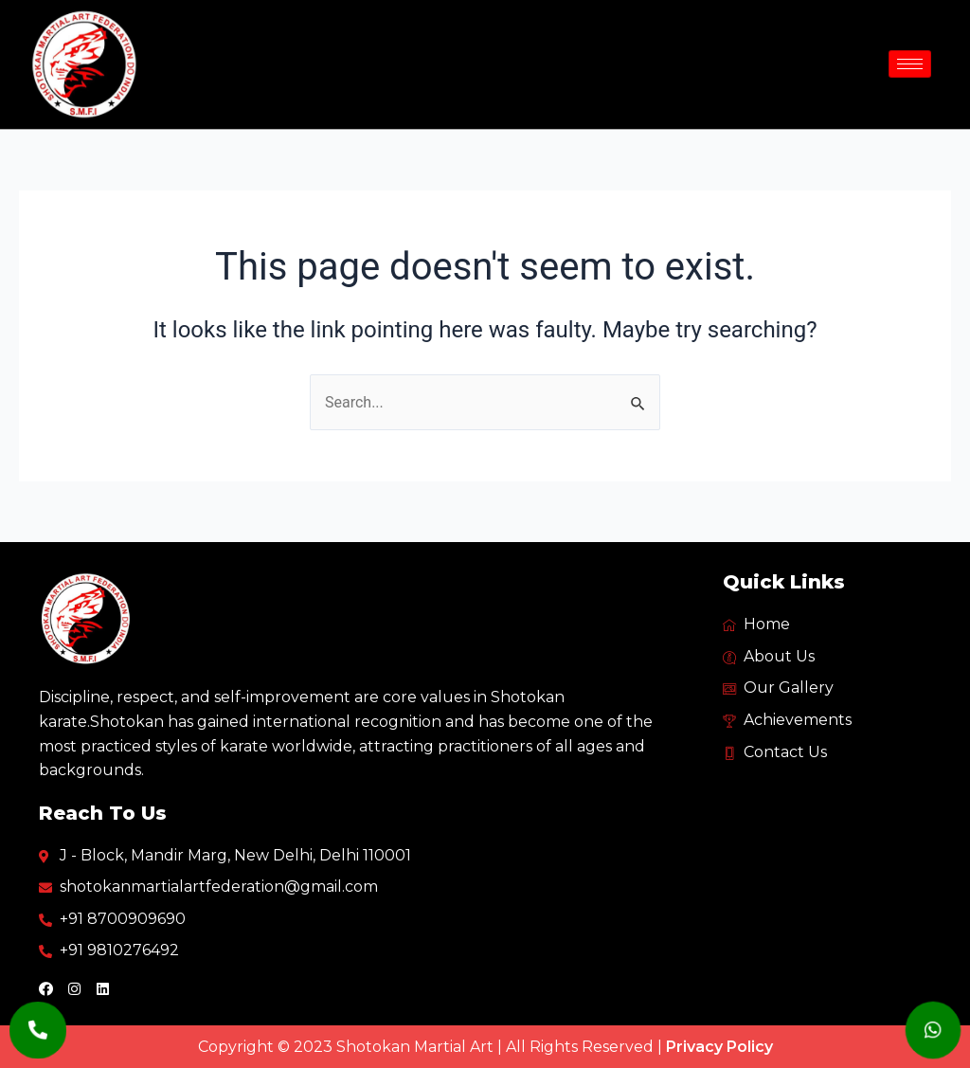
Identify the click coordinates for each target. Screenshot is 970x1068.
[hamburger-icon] (910, 64)
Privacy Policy (719, 1047)
